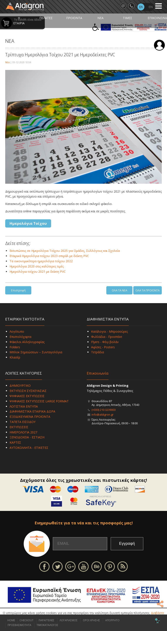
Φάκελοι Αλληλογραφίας (27, 342)
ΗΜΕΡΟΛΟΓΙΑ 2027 (23, 432)
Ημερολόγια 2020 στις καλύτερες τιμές (37, 266)
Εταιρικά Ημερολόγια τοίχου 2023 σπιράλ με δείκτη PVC (49, 256)
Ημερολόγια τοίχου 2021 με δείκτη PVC (38, 271)
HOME (11, 620)
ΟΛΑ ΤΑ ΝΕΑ (119, 290)
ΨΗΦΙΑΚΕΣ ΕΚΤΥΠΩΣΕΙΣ (27, 396)
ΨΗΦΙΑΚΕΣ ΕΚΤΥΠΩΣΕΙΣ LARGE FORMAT (39, 401)
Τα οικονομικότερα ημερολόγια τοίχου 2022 (41, 261)
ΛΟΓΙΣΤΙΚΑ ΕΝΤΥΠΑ (24, 406)
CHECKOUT (26, 620)
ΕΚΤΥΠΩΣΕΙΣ (19, 427)
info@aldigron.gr (103, 414)
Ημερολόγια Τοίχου (28, 223)
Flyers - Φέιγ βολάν (105, 342)
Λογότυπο (17, 331)
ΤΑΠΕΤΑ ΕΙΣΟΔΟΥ (22, 422)
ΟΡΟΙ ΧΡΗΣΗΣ (91, 620)
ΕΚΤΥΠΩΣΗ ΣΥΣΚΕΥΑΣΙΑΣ (28, 391)
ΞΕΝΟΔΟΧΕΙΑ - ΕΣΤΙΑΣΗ (27, 437)
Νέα (7, 62)
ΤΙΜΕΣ (127, 18)
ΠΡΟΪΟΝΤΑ (74, 18)
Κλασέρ (15, 357)
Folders (15, 347)
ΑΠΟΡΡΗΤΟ (112, 620)
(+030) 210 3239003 (104, 410)
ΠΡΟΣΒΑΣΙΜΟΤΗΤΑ (19, 625)
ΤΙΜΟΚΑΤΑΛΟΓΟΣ (47, 625)
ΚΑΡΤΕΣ (15, 442)
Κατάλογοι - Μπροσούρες (109, 331)
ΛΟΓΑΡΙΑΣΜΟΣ (69, 620)
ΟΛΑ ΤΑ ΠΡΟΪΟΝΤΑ (147, 290)
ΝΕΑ (100, 18)
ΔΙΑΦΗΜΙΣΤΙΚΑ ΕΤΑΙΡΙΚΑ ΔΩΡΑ (32, 411)
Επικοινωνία (98, 373)
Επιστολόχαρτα (20, 337)
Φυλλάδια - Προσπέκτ (106, 337)
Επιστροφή (18, 290)
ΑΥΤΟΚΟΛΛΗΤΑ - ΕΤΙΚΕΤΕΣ (29, 448)
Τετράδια (97, 352)
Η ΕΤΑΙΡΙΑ (19, 20)
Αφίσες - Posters (103, 347)
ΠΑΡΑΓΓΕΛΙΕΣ (46, 620)
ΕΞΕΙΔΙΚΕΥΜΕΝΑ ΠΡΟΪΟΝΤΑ (30, 417)
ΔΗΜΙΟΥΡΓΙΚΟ (20, 385)
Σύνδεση (159, 45)
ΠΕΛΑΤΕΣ (46, 18)
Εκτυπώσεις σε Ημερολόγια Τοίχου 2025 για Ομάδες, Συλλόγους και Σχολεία (65, 251)
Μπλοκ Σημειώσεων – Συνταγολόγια (36, 352)
